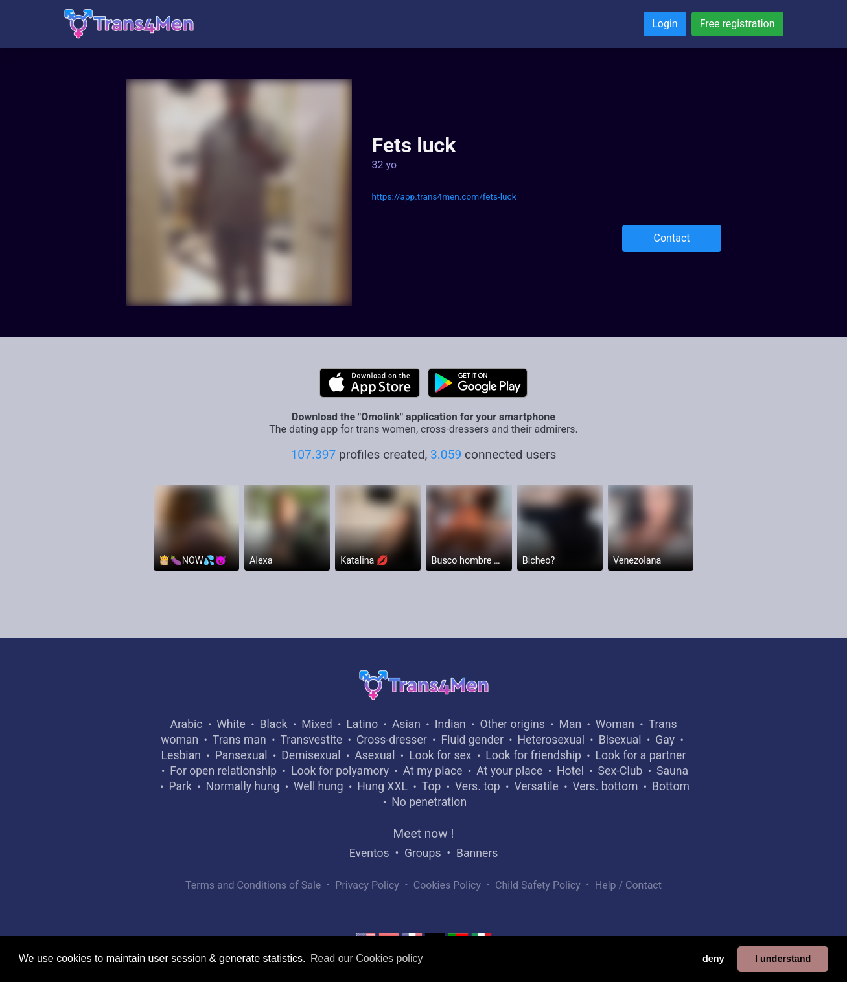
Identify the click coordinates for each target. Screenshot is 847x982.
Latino (362, 724)
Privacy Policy (367, 885)
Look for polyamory (340, 770)
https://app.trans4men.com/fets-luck (443, 196)
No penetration (429, 801)
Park (179, 786)
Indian (450, 724)
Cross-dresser (391, 739)
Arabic (186, 724)
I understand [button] (783, 958)
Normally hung (243, 786)
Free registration (737, 23)
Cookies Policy (447, 885)
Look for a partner (641, 755)
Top (431, 786)
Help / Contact (628, 885)
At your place (509, 770)
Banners (477, 853)
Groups (422, 853)
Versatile (536, 786)
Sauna (672, 770)
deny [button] (713, 958)
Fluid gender (472, 739)
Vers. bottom (605, 786)
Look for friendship (533, 755)
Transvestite (311, 739)
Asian (406, 724)
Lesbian (181, 755)
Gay (665, 739)
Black (274, 724)
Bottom (671, 786)
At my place (433, 770)
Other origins (512, 724)
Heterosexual (551, 739)
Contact (672, 238)
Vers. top (477, 786)
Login (664, 23)
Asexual (374, 755)
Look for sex (440, 755)
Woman (615, 724)
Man (570, 724)
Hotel (570, 770)
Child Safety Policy (538, 885)
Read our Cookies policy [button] (366, 958)
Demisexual (310, 755)
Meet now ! (423, 833)
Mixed (316, 724)
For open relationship (223, 770)
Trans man (239, 739)
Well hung (318, 786)
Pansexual (241, 755)
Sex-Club (620, 770)
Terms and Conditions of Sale (253, 885)
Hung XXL (382, 786)
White (231, 724)
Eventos (369, 853)
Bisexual (620, 739)
